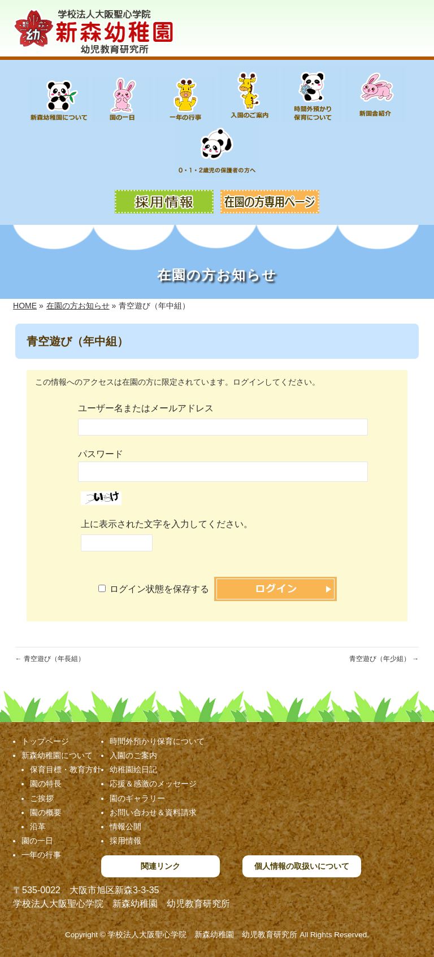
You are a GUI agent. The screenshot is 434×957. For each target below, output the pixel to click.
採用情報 (125, 840)
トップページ (45, 741)
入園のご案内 (133, 755)
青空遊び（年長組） (50, 659)
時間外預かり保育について (157, 741)
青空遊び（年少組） (384, 659)
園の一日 (37, 840)
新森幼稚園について (57, 755)
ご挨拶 (42, 798)
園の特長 (46, 783)
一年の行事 (41, 854)
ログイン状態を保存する (159, 589)
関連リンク (160, 866)
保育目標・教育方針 (65, 769)
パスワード (100, 454)
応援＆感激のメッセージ (153, 783)
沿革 (38, 826)
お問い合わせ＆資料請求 (153, 812)
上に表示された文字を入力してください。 (167, 524)
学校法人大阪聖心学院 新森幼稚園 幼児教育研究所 (202, 934)
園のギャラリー (137, 798)
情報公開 (125, 826)
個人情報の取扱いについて (301, 866)
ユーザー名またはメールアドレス (146, 408)
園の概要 (46, 812)
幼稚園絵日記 (133, 769)
